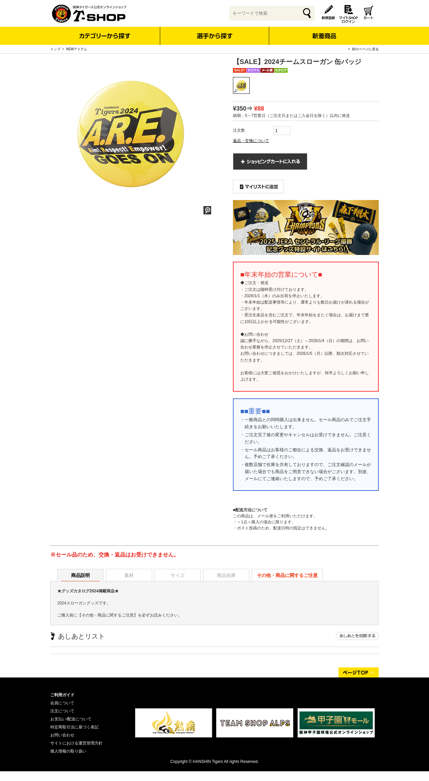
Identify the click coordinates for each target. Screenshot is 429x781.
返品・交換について (251, 140)
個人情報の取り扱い (68, 751)
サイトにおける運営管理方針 (76, 743)
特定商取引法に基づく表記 (74, 727)
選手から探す (214, 36)
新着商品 (324, 31)
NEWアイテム (76, 49)
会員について (62, 703)
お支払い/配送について (70, 719)
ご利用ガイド (62, 695)
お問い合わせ (62, 735)
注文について (62, 711)
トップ (55, 49)
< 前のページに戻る (363, 49)
